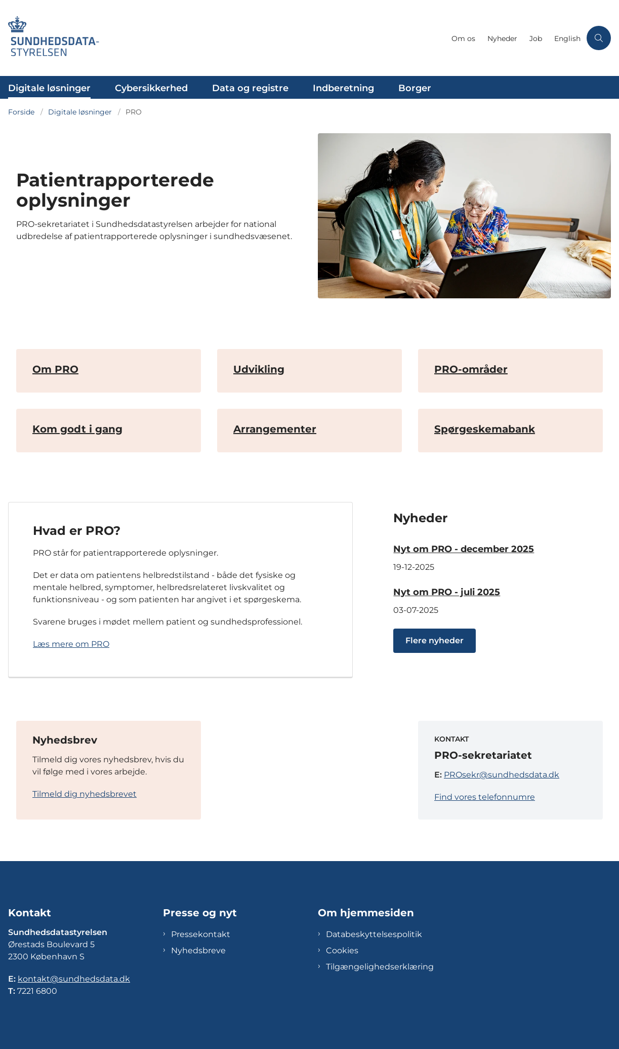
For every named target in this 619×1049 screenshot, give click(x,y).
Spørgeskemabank (484, 429)
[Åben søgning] (599, 38)
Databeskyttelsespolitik (374, 939)
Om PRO (55, 369)
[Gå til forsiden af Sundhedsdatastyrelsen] (222, 38)
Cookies (342, 955)
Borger (414, 88)
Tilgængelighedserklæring (380, 972)
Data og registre (250, 88)
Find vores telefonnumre (484, 797)
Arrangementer (274, 429)
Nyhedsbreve (198, 955)
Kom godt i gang (77, 429)
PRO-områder (471, 369)
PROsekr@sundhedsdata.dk (501, 775)
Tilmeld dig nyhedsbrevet (84, 794)
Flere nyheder (434, 640)
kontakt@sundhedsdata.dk (74, 984)
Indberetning (343, 88)
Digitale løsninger (49, 88)
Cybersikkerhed (151, 88)
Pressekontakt (200, 939)
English (567, 39)
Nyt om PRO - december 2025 (463, 549)
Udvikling (258, 369)
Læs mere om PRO (71, 644)
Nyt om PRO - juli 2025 (446, 592)
